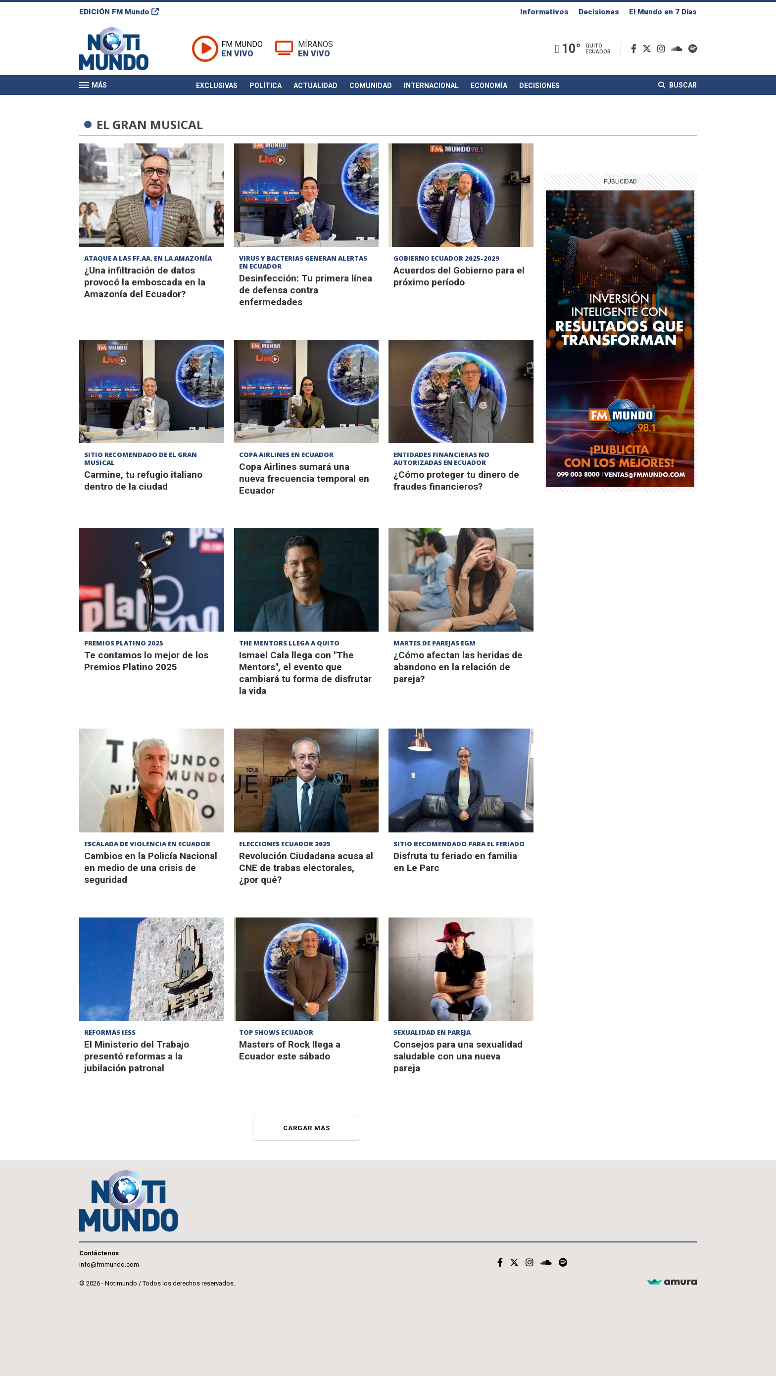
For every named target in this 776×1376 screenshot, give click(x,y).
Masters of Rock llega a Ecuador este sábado (289, 1050)
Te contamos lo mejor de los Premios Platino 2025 (146, 661)
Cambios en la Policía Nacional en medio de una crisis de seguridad (150, 867)
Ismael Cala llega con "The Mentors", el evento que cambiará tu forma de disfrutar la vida (305, 672)
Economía (489, 86)
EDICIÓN (119, 11)
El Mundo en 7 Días (663, 11)
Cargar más (306, 1128)
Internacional (431, 86)
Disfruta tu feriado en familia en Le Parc (455, 861)
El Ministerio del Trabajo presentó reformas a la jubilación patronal (136, 1056)
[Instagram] (663, 49)
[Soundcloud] (678, 49)
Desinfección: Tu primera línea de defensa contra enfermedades (305, 290)
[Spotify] (692, 49)
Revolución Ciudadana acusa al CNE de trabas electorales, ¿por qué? (306, 867)
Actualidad (315, 86)
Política (265, 86)
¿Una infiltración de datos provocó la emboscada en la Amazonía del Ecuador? (144, 282)
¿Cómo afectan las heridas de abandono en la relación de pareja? (458, 667)
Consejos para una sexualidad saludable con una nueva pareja (458, 1056)
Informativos (544, 11)
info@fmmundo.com (109, 1264)
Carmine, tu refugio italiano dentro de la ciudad (143, 480)
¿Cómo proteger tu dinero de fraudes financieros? (456, 480)
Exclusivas (217, 86)
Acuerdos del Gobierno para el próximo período (459, 276)
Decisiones (599, 11)
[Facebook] (635, 49)
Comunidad (370, 86)
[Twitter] (648, 49)
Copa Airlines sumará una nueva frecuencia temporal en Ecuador (304, 478)
